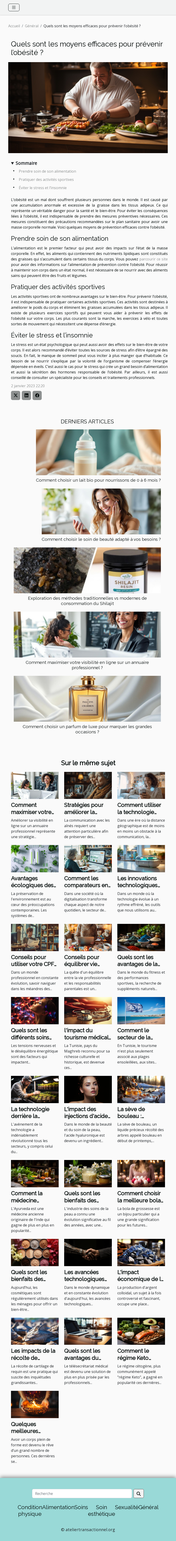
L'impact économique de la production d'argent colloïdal (140, 1282)
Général (31, 25)
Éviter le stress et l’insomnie (43, 187)
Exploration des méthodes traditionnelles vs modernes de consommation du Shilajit (87, 601)
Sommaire (26, 163)
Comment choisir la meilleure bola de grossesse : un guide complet (139, 1204)
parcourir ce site (153, 259)
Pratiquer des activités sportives (46, 179)
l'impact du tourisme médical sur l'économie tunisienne (86, 1041)
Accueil (14, 25)
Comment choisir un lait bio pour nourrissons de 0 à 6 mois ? (98, 480)
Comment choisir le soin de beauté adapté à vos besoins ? (101, 539)
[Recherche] (82, 1493)
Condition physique (30, 1510)
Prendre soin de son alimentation (48, 171)
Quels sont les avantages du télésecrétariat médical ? (82, 1361)
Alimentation (58, 1507)
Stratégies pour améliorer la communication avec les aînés (84, 815)
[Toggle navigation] (13, 7)
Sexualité (126, 1507)
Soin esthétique (101, 1510)
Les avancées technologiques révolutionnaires (85, 1279)
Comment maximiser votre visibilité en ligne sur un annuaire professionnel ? (87, 665)
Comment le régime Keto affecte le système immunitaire (140, 1361)
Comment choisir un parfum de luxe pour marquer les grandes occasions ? (87, 729)
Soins (81, 1507)
